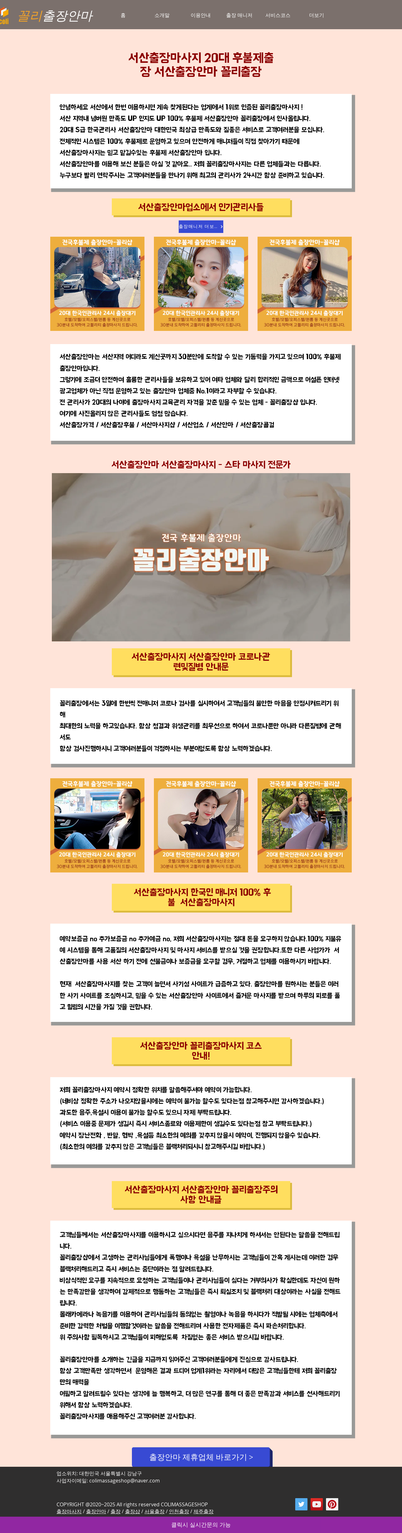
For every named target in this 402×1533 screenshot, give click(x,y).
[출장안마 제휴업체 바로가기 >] (201, 1457)
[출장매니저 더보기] (201, 226)
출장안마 (96, 1511)
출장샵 (132, 1511)
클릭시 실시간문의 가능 (201, 1525)
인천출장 (179, 1511)
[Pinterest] (332, 1504)
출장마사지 (69, 1511)
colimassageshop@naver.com (124, 1480)
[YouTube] (317, 1504)
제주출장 (203, 1511)
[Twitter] (301, 1504)
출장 (116, 1511)
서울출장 (154, 1511)
